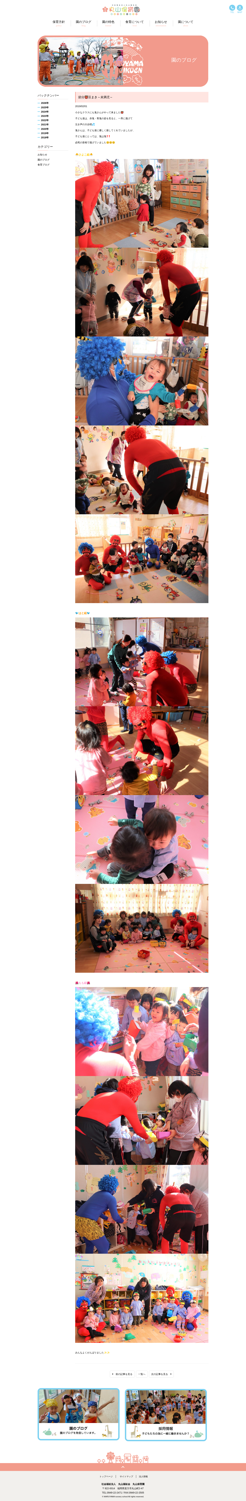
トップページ (105, 1475)
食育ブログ (44, 164)
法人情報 (144, 1475)
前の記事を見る (122, 1374)
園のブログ (44, 159)
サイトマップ (126, 1475)
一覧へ (141, 1374)
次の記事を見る (161, 1374)
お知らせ (42, 154)
